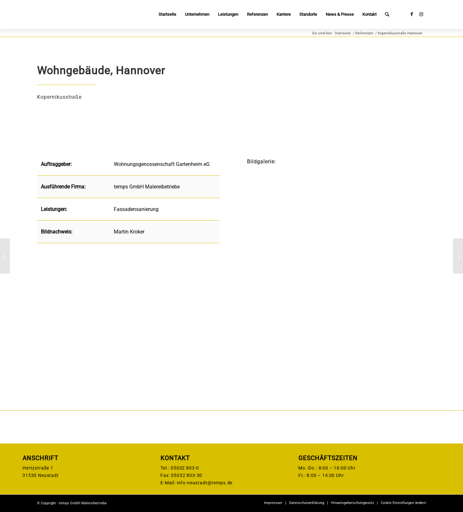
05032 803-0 (185, 468)
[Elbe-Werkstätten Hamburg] (5, 256)
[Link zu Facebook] (411, 14)
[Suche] (387, 14)
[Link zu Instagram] (421, 14)
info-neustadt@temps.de (204, 482)
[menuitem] (167, 14)
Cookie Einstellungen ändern (403, 503)
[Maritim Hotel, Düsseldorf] (458, 256)
